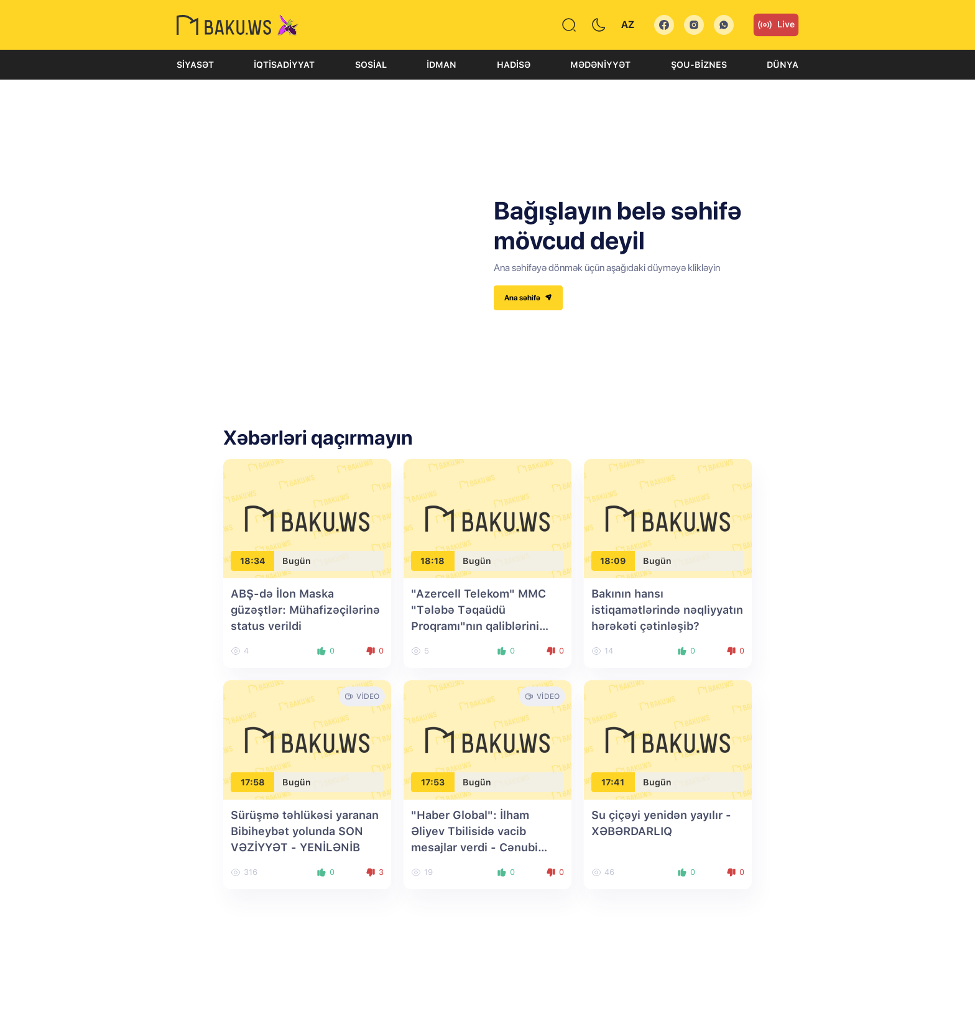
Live (776, 24)
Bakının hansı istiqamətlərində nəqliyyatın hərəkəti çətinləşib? (667, 609)
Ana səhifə (528, 297)
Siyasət (195, 65)
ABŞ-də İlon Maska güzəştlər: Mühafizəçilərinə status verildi (305, 609)
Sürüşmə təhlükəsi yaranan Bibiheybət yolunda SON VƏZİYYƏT (305, 831)
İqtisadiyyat (284, 65)
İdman (441, 65)
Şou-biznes (699, 65)
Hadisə (513, 65)
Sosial (371, 65)
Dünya (782, 65)
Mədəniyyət (600, 65)
